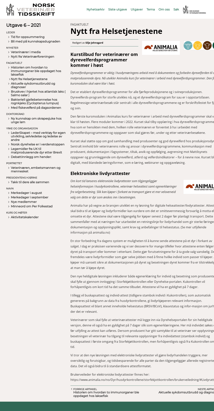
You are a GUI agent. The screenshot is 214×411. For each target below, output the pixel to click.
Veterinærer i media (26, 52)
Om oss (164, 9)
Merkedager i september (29, 197)
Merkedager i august (26, 193)
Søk (176, 9)
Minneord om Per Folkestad (32, 206)
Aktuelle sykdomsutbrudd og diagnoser (33, 85)
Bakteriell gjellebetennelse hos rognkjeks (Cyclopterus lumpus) (35, 101)
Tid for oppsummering (27, 37)
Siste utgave (117, 9)
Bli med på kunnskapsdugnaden (35, 41)
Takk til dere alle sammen (30, 182)
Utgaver (137, 9)
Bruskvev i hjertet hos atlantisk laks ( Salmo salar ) (38, 93)
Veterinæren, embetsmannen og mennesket (35, 169)
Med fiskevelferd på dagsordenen (36, 107)
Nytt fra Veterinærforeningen (32, 56)
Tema (151, 9)
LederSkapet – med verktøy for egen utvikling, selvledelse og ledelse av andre (38, 136)
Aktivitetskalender (25, 217)
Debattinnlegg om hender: (31, 157)
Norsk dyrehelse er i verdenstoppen (37, 144)
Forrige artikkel (85, 389)
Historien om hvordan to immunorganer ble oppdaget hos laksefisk (36, 71)
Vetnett (188, 7)
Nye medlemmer (24, 202)
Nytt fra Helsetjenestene (29, 79)
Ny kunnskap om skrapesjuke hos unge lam (36, 120)
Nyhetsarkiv (95, 9)
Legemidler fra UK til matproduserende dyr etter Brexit (36, 150)
